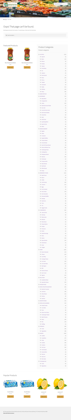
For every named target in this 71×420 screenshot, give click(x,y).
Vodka (43, 87)
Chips (43, 340)
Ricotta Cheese (45, 270)
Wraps (43, 170)
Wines (43, 91)
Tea (42, 205)
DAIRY (41, 249)
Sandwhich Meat (45, 280)
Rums (43, 77)
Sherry (43, 80)
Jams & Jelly (44, 212)
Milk (42, 268)
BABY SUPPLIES (43, 94)
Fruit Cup (43, 347)
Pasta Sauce (44, 221)
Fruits (43, 328)
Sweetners (44, 200)
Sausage (43, 198)
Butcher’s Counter (45, 289)
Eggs (43, 187)
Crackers (43, 345)
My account (5, 15)
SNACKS (41, 333)
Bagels (43, 131)
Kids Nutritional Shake (46, 105)
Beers (43, 59)
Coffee (43, 180)
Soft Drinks (44, 119)
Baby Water (44, 98)
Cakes (43, 133)
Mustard (43, 219)
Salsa (43, 235)
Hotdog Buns (44, 152)
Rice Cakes (44, 358)
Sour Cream (44, 273)
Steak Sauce (44, 242)
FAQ (25, 10)
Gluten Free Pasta (45, 312)
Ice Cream (44, 261)
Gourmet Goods (31, 10)
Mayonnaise (44, 217)
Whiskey (43, 89)
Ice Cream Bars (45, 263)
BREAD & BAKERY (43, 128)
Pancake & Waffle (45, 196)
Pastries (43, 156)
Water (43, 126)
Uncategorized (43, 361)
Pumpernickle (44, 161)
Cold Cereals (44, 182)
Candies (43, 335)
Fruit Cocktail (44, 189)
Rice (42, 321)
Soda (43, 117)
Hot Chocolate (45, 193)
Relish (43, 231)
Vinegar (43, 247)
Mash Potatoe (44, 317)
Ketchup (43, 214)
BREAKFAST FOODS (44, 173)
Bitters (43, 61)
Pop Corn (43, 356)
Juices (43, 103)
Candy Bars (44, 338)
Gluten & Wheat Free (46, 147)
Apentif (43, 56)
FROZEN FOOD (43, 284)
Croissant (44, 135)
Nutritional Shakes (45, 112)
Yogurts (43, 275)
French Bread (44, 142)
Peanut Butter (45, 224)
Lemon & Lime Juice (46, 110)
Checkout (14, 10)
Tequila (43, 82)
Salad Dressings (45, 233)
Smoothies (44, 114)
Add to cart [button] (10, 67)
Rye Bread (44, 166)
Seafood (43, 298)
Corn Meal (44, 307)
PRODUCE (42, 326)
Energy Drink (44, 100)
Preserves (44, 228)
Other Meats (44, 293)
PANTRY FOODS (43, 300)
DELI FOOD (42, 277)
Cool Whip (44, 256)
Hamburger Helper (45, 314)
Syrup (43, 245)
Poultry (43, 296)
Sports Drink (44, 124)
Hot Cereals (44, 191)
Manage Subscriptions (41, 10)
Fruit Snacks (44, 349)
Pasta (43, 319)
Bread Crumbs (44, 305)
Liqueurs (43, 73)
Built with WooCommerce (8, 413)
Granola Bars (44, 352)
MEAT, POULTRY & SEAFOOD (45, 286)
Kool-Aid (43, 107)
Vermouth (44, 84)
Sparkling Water (45, 121)
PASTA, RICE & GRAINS (44, 303)
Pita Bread (44, 159)
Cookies (43, 342)
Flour (43, 310)
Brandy (43, 63)
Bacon (43, 177)
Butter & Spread (45, 252)
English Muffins (45, 138)
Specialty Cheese (45, 282)
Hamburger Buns (45, 149)
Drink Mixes (44, 68)
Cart (9, 10)
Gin (42, 70)
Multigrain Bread (45, 154)
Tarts (43, 203)
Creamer (43, 184)
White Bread (44, 168)
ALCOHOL (42, 54)
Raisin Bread (44, 163)
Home (4, 10)
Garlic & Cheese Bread (46, 145)
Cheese (43, 254)
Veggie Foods (44, 207)
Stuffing (43, 324)
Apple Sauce (44, 175)
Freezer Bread (44, 140)
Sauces (43, 238)
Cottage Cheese (45, 259)
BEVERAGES (42, 96)
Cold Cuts (44, 291)
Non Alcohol (44, 75)
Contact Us (20, 10)
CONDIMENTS (43, 210)
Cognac (43, 66)
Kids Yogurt (44, 266)
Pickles (43, 226)
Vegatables (44, 331)
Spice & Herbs (44, 240)
